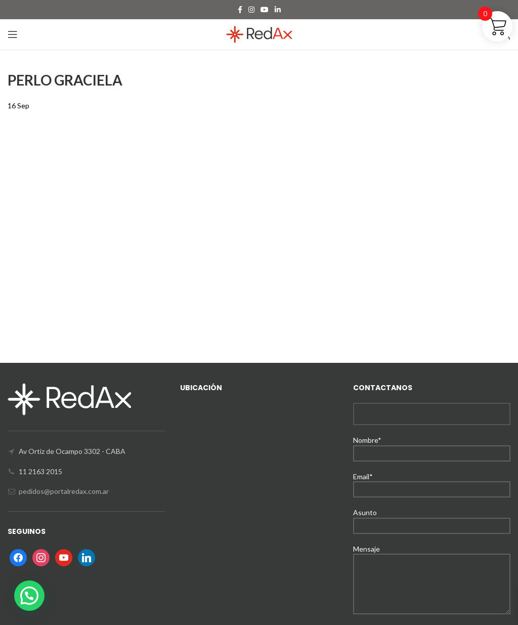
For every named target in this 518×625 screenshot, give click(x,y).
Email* (431, 482)
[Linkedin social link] (278, 9)
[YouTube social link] (264, 9)
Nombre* (431, 446)
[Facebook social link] (240, 9)
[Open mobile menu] (13, 34)
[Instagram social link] (251, 9)
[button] (29, 595)
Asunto (431, 518)
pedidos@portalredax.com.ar (64, 491)
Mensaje (431, 566)
